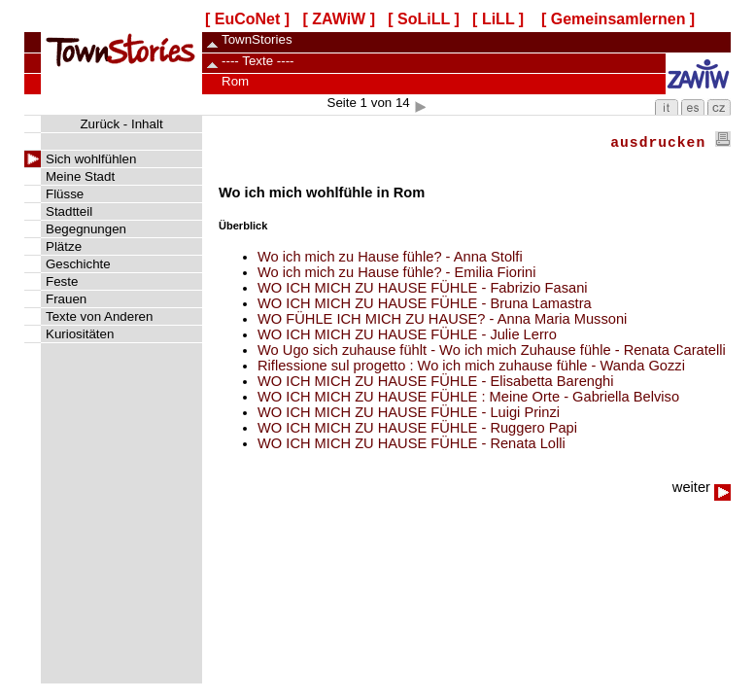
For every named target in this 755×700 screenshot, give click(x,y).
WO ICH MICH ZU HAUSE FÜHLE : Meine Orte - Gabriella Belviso (468, 396)
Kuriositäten (80, 334)
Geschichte (78, 264)
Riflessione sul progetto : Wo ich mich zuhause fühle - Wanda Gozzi (471, 365)
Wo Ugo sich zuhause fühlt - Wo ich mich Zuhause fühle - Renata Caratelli (491, 350)
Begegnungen (86, 229)
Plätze (64, 246)
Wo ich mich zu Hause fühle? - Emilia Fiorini (396, 272)
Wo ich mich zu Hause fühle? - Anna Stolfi (390, 256)
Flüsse (65, 194)
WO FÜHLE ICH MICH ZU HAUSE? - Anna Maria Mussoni (442, 319)
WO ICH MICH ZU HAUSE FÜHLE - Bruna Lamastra (424, 303)
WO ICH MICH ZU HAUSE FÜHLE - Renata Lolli (411, 443)
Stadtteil (69, 211)
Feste (62, 281)
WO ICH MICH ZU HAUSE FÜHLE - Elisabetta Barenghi (435, 381)
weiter (701, 487)
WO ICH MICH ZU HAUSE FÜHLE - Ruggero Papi (417, 428)
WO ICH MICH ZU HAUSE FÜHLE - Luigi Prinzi (408, 412)
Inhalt (147, 124)
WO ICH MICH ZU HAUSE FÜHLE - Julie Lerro (407, 334)
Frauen (66, 299)
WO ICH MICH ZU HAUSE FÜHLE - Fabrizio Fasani (422, 288)
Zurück (100, 124)
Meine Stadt (80, 176)
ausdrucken (670, 143)
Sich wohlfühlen (91, 159)
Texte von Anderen (99, 316)
